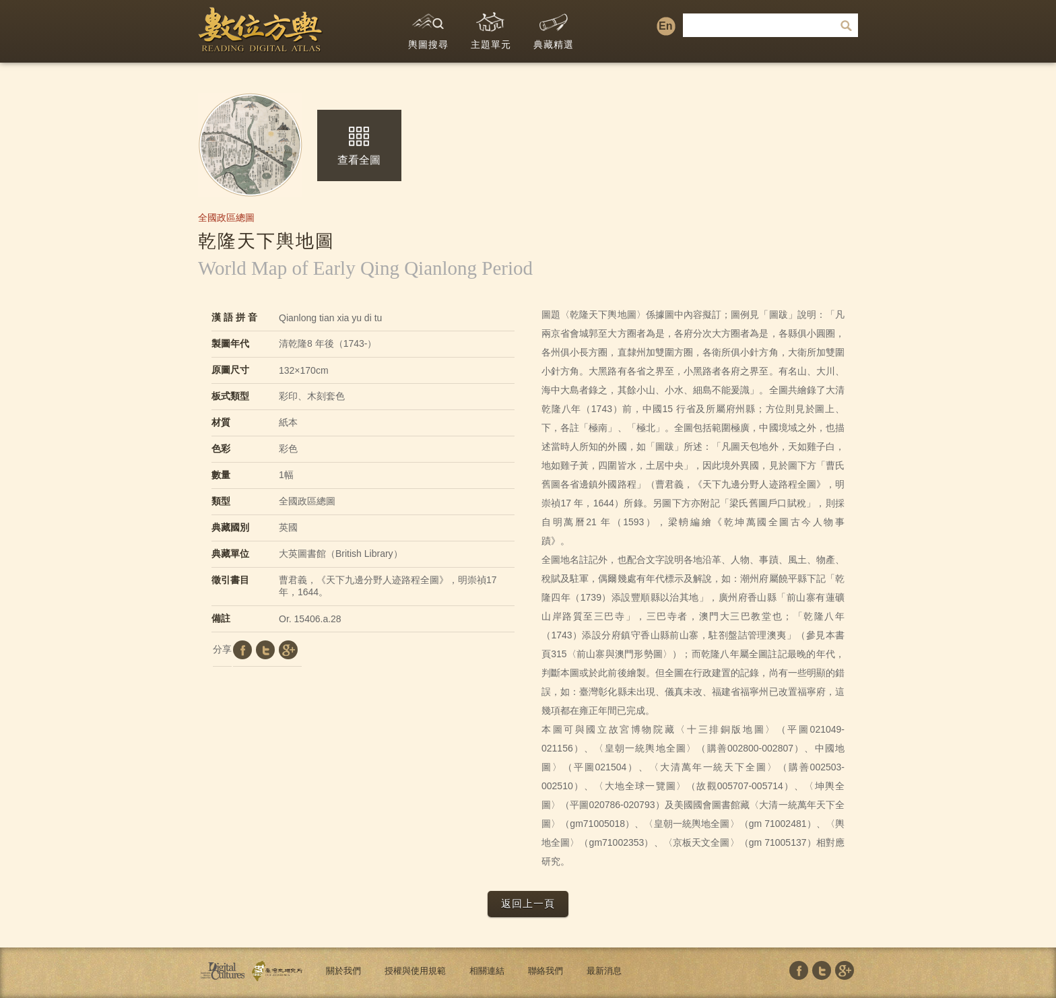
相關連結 (486, 971)
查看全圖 (359, 146)
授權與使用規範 (415, 971)
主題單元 (491, 27)
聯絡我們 (545, 971)
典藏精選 (553, 27)
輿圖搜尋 (428, 27)
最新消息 (604, 971)
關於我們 (343, 971)
